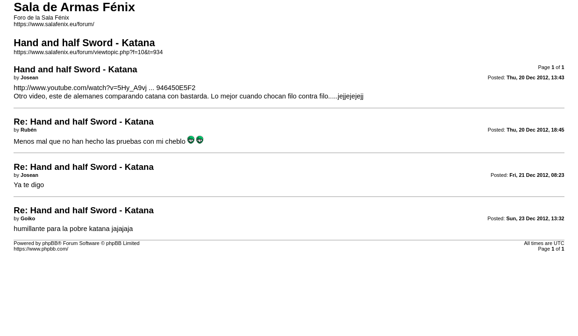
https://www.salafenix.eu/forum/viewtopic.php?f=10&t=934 (88, 52)
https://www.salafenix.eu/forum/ (54, 24)
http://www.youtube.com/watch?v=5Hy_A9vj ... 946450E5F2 (104, 87)
